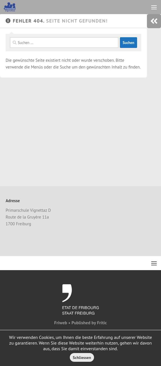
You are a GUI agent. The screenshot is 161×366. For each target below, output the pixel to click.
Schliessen (82, 357)
